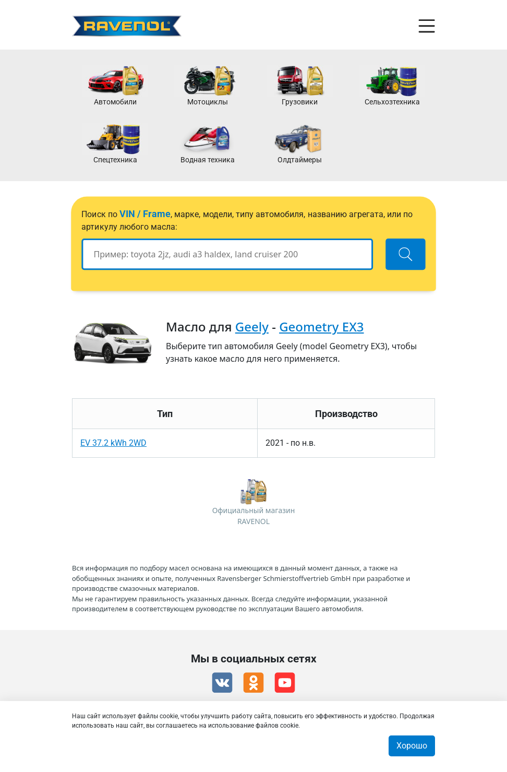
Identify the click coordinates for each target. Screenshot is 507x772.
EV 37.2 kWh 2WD (113, 443)
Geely (252, 326)
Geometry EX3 (321, 326)
